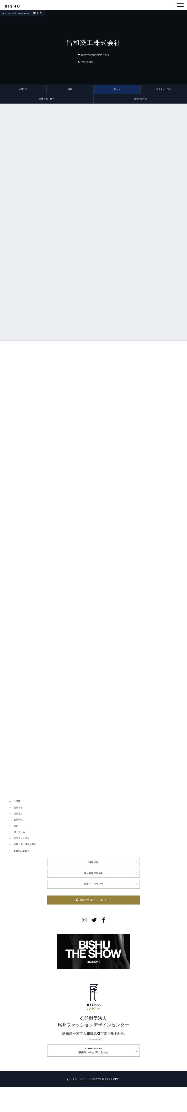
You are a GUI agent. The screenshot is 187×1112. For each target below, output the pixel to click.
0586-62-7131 (77, 61)
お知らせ (22, 818)
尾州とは (22, 827)
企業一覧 (15, 12)
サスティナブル (163, 91)
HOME (20, 810)
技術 (70, 91)
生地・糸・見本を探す (35, 869)
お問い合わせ (140, 103)
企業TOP (23, 91)
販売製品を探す (28, 878)
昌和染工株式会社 (37, 12)
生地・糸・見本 (46, 103)
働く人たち (24, 852)
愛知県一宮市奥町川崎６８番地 (93, 54)
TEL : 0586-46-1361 (94, 1079)
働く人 (117, 91)
